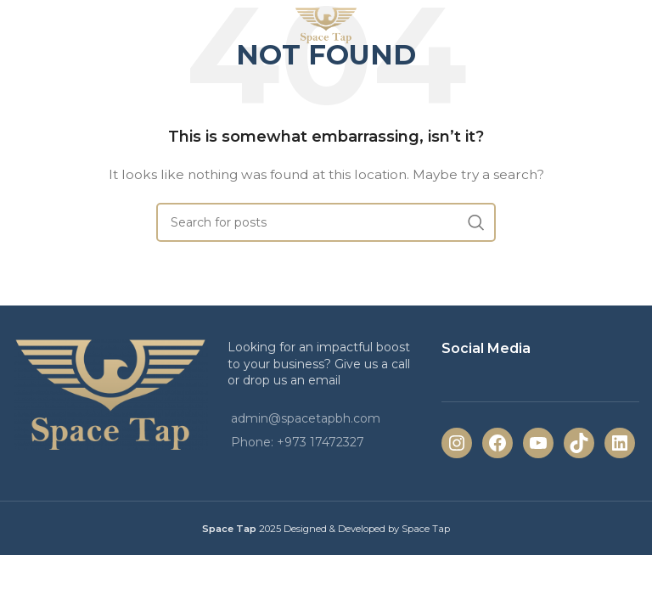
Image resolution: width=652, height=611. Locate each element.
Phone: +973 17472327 (297, 442)
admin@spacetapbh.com (305, 418)
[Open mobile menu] (42, 25)
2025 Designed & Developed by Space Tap (354, 529)
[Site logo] (325, 24)
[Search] (326, 222)
